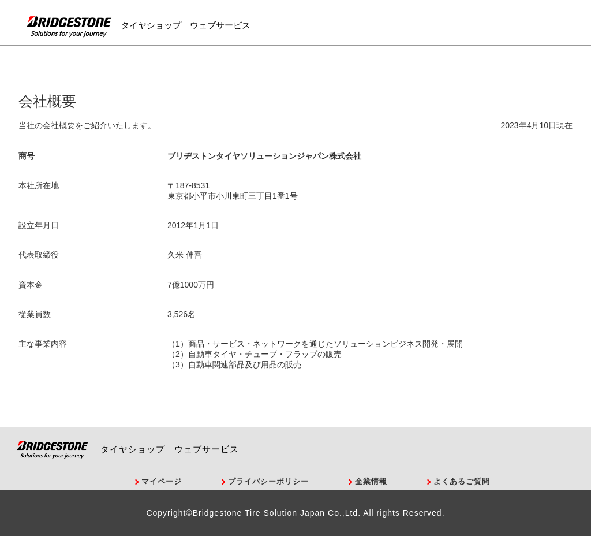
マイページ (161, 481)
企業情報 (371, 481)
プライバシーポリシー (268, 481)
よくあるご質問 (461, 481)
